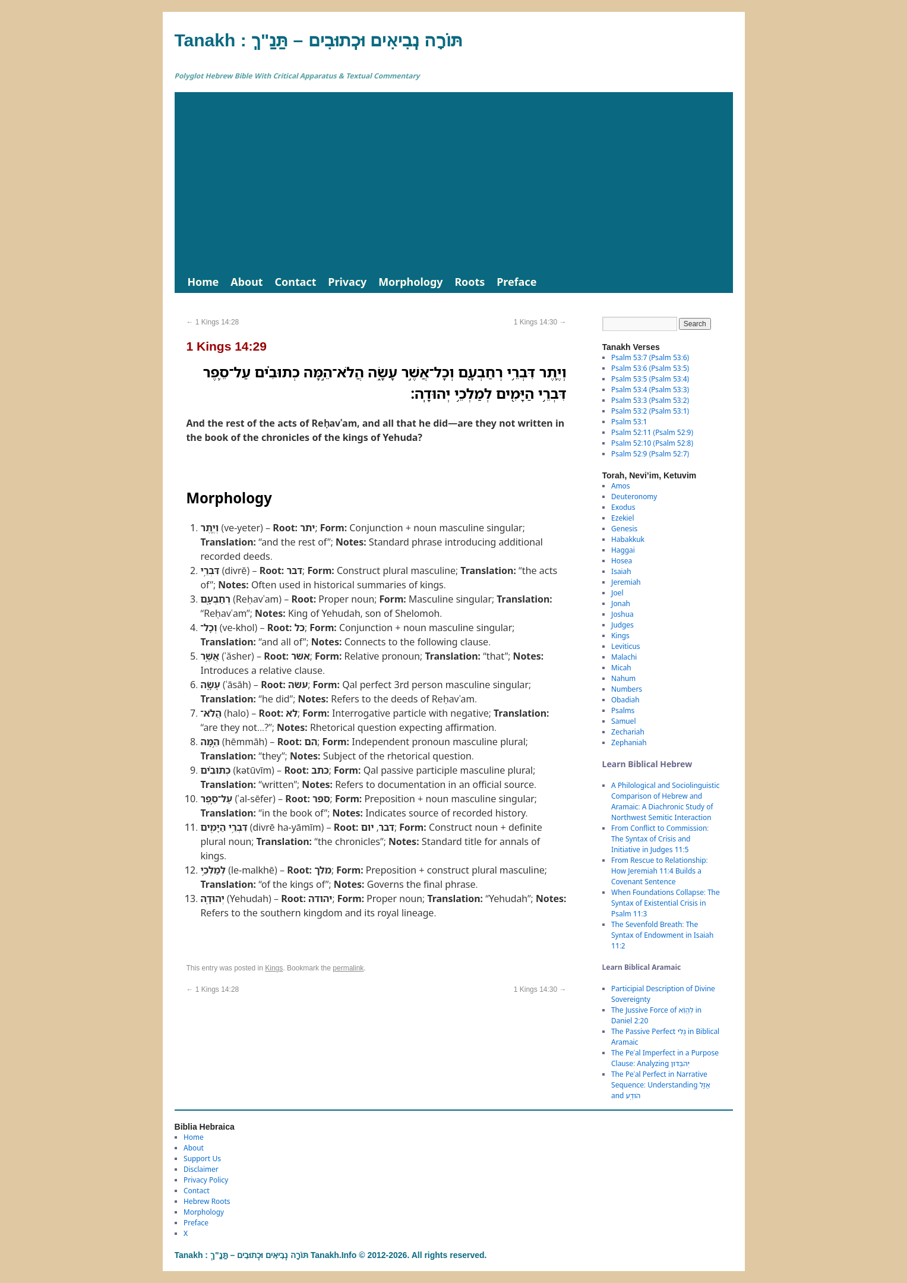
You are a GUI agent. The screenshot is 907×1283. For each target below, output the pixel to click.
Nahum (623, 678)
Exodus (623, 507)
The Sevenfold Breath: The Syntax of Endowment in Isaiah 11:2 (662, 935)
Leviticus (625, 646)
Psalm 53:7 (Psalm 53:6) (650, 357)
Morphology (410, 282)
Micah (621, 668)
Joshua (622, 614)
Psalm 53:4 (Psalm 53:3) (650, 389)
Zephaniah (628, 742)
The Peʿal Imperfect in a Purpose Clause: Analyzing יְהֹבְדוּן (665, 1058)
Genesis (624, 529)
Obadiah (625, 700)
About (246, 282)
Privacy (347, 282)
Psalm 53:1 (629, 422)
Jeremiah (626, 582)
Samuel (623, 721)
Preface (516, 282)
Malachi (624, 657)
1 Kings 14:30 (540, 322)
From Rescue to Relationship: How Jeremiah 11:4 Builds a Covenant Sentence (659, 871)
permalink (348, 968)
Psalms (622, 710)
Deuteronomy (634, 496)
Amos (620, 486)
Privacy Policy (206, 1180)
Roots (469, 282)
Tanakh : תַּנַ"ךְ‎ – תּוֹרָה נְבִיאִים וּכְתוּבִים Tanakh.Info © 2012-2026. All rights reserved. (331, 1255)
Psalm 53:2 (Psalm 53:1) (650, 411)
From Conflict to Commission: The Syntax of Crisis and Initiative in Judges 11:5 (660, 839)
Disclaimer (201, 1169)
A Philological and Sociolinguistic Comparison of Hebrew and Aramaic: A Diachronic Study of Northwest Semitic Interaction (665, 801)
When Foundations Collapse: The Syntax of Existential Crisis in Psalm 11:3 (665, 903)
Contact (296, 282)
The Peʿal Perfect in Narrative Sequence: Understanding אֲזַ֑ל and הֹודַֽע (660, 1085)
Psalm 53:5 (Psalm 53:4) (650, 379)
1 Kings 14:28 (213, 322)
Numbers (626, 689)
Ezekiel (622, 518)
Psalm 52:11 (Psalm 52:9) (652, 432)
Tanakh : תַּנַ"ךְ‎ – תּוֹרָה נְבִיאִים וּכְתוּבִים (319, 40)
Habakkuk (627, 539)
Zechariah (627, 732)
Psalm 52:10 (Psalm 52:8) (652, 443)
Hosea (621, 561)
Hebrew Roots (207, 1201)
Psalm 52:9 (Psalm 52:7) (650, 454)
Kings (274, 968)
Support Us (202, 1158)
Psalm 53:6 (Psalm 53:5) (650, 368)
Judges (622, 625)
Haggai (623, 550)
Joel (617, 593)
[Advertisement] (454, 181)
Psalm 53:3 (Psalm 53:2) (650, 400)
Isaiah (621, 571)
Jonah (620, 603)
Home (203, 282)
